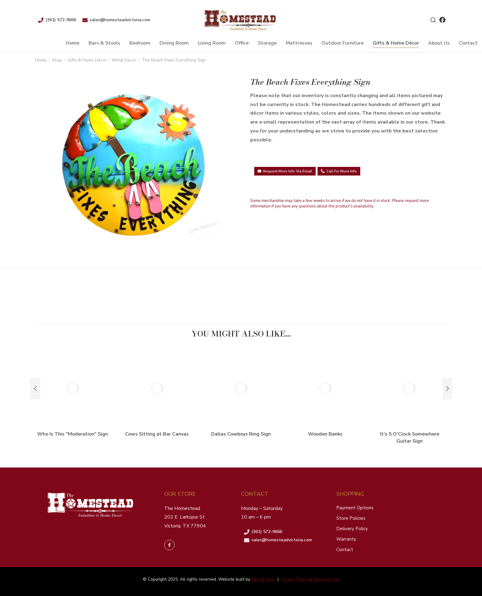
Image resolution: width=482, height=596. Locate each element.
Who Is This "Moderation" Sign (72, 434)
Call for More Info (339, 171)
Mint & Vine (262, 579)
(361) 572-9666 (60, 20)
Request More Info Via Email (285, 171)
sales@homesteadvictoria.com (120, 20)
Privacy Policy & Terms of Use (310, 579)
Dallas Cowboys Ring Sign (241, 434)
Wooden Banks (325, 434)
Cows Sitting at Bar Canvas (157, 434)
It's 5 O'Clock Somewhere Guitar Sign (409, 437)
